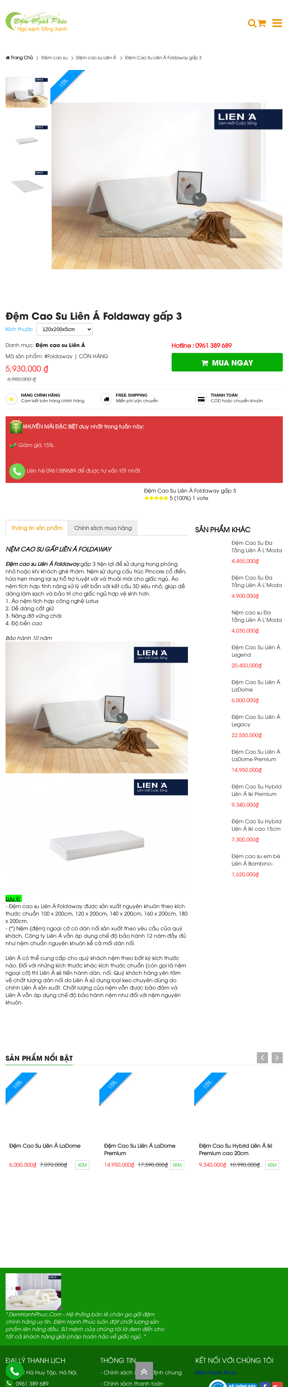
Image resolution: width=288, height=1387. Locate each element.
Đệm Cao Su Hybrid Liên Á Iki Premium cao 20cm (257, 793)
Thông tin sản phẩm (36, 527)
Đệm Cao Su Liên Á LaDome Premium (256, 755)
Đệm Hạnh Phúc (216, 1372)
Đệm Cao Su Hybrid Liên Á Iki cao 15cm (257, 824)
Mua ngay (227, 362)
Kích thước (19, 328)
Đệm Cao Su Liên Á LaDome (44, 1145)
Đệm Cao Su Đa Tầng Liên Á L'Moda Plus (257, 550)
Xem (82, 1164)
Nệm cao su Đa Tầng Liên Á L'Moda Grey (257, 619)
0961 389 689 (32, 1383)
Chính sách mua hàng (103, 527)
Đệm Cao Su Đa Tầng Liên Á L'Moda (257, 581)
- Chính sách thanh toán (131, 1383)
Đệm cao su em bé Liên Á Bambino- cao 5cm (256, 863)
